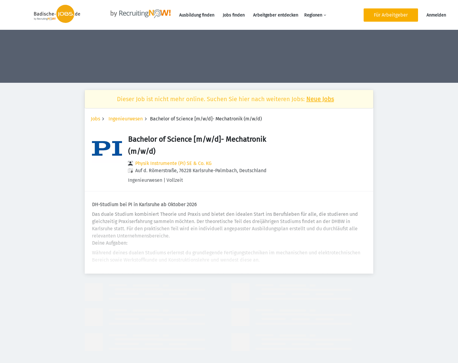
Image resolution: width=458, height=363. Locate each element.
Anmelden (436, 15)
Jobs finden (234, 15)
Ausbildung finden (196, 15)
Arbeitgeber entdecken (275, 15)
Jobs (95, 119)
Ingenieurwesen (125, 119)
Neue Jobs (320, 99)
